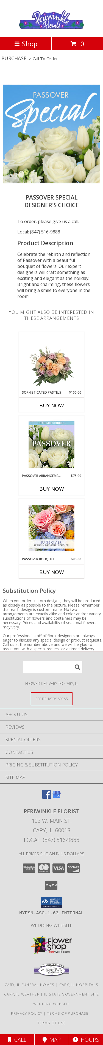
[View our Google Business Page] (56, 797)
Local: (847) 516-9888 (38, 232)
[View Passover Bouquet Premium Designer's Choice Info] (51, 528)
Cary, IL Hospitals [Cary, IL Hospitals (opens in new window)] (78, 984)
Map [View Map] (52, 1039)
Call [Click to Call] (17, 1039)
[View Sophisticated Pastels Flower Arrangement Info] (51, 361)
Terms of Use (51, 1022)
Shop (25, 43)
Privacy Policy (27, 1013)
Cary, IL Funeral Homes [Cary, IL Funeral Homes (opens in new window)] (30, 984)
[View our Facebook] (46, 797)
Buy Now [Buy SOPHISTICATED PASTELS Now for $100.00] (51, 405)
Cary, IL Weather (22, 994)
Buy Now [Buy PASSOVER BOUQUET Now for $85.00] (51, 572)
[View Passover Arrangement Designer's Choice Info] (51, 444)
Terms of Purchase (68, 1013)
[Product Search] (52, 667)
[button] (51, 902)
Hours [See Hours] (86, 1039)
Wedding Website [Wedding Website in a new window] (52, 925)
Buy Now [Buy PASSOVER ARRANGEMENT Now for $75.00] (51, 488)
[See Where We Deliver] (52, 698)
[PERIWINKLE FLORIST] (52, 29)
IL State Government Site (71, 994)
